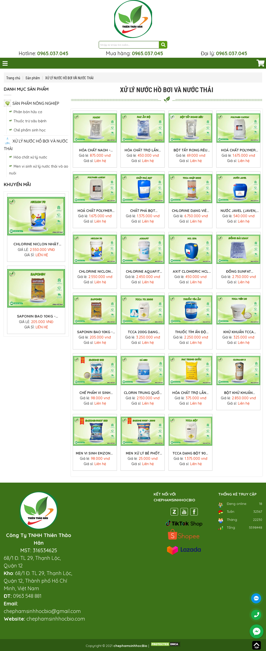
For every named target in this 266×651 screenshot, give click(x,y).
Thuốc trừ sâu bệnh (30, 121)
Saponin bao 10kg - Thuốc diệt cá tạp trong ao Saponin (95, 332)
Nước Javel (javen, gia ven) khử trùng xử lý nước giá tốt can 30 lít (238, 210)
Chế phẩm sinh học (30, 130)
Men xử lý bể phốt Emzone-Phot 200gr (143, 453)
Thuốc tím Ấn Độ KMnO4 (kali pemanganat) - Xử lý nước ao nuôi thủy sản (190, 332)
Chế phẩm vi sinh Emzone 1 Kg (94, 393)
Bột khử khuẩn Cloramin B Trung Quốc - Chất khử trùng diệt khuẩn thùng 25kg (238, 393)
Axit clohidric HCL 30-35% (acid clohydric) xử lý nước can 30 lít (190, 271)
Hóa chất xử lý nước (30, 157)
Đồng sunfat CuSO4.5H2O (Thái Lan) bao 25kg (238, 271)
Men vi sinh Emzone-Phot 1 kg (95, 453)
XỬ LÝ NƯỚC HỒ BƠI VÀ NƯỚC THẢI (69, 78)
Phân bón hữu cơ (28, 112)
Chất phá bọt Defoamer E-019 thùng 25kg (142, 210)
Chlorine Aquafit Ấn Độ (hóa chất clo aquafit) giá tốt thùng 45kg (143, 271)
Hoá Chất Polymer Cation (238, 150)
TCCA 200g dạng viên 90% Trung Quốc (143, 332)
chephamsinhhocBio (130, 646)
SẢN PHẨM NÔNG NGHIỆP (35, 103)
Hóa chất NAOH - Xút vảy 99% (94, 150)
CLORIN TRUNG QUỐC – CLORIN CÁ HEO (143, 393)
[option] (36, 196)
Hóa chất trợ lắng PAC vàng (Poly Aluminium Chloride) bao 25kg (190, 393)
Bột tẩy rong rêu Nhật (190, 150)
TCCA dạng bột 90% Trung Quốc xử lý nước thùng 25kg (191, 453)
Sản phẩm (33, 78)
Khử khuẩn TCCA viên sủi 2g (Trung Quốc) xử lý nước (238, 332)
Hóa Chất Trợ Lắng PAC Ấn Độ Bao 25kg (142, 150)
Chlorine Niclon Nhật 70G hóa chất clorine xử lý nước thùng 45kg (36, 284)
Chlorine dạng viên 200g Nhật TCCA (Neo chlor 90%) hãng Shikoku (36, 212)
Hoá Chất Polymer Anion (95, 210)
